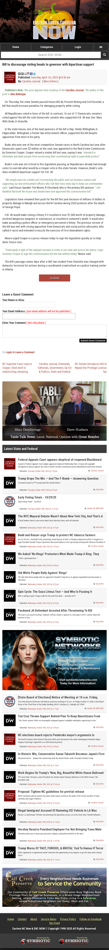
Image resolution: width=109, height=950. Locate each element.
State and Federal (60, 373)
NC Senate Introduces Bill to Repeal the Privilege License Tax (91, 369)
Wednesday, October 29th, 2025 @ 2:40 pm (43, 748)
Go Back (54, 278)
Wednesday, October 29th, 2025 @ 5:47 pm (43, 530)
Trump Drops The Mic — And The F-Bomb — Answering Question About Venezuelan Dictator (58, 482)
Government (56, 369)
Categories (46, 47)
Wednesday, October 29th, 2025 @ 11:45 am (44, 843)
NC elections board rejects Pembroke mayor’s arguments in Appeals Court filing (56, 738)
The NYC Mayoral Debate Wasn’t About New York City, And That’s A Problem (60, 520)
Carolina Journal (31, 81)
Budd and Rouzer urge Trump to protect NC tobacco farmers (56, 537)
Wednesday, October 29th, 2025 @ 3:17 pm (43, 711)
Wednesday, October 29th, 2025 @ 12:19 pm (44, 824)
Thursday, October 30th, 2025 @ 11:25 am (43, 511)
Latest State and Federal (21, 451)
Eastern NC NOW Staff (95, 510)
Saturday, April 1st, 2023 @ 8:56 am (50, 77)
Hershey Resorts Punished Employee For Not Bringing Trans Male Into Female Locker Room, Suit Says (60, 833)
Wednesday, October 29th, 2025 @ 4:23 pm (43, 605)
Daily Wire (100, 491)
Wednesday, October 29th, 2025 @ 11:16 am (44, 862)
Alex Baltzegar (18, 94)
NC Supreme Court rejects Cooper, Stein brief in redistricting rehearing (17, 369)
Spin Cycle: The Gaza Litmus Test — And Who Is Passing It (55, 593)
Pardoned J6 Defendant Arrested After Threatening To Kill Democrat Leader (55, 614)
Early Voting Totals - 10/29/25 (37, 499)
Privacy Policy (68, 921)
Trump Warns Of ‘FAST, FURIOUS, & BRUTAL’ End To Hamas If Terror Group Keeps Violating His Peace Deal (60, 852)
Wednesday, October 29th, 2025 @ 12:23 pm (44, 805)
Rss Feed (54, 925)
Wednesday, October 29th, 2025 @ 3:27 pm (43, 624)
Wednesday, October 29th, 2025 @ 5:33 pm (43, 548)
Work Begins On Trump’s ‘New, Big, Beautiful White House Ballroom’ (61, 775)
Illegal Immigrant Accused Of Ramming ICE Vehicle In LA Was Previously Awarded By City (57, 814)
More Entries (50, 81)
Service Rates (48, 921)
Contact (22, 921)
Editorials (43, 369)
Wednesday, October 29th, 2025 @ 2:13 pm (43, 767)
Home (15, 47)
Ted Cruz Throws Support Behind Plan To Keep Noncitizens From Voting (59, 720)
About (33, 921)
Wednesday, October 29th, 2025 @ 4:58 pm (43, 567)
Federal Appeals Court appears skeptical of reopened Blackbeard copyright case (60, 463)
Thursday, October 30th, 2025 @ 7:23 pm (42, 473)
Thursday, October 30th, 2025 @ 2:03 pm (42, 492)
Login (78, 47)
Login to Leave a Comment (20, 354)
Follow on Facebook (91, 921)
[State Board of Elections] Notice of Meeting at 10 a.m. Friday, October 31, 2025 (58, 701)
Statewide (64, 365)
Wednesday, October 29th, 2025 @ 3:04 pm (43, 730)
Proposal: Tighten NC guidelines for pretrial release (51, 793)
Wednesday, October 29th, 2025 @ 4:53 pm (43, 586)
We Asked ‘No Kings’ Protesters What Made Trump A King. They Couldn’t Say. (58, 557)
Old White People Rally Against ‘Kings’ (42, 575)
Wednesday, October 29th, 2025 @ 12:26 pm (44, 786)
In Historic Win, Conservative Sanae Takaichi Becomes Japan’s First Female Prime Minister (61, 757)
